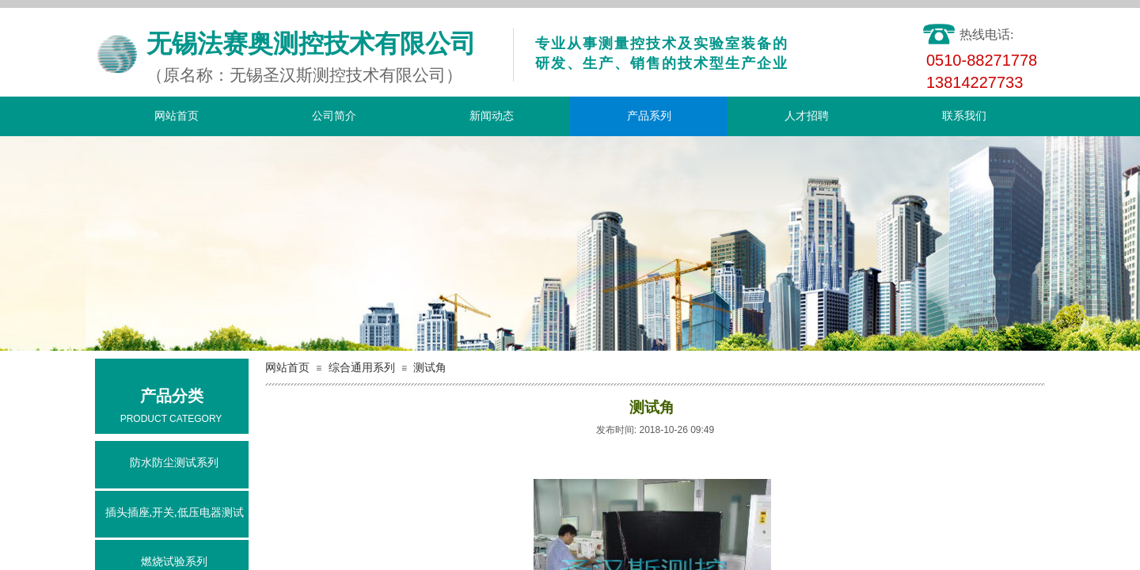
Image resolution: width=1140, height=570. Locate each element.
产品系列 (649, 116)
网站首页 (176, 116)
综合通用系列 (362, 368)
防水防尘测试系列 (174, 463)
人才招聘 (807, 116)
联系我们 (964, 116)
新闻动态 (491, 116)
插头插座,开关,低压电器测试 (174, 513)
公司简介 (334, 116)
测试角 (429, 368)
